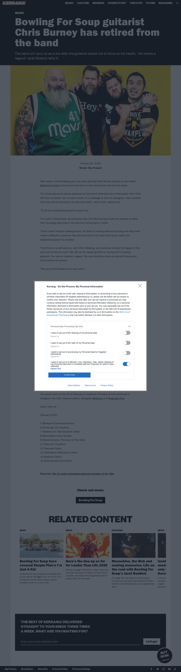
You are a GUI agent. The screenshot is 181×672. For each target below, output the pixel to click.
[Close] (141, 287)
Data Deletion (74, 385)
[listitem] (90, 326)
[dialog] (90, 336)
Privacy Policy (107, 385)
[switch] (126, 333)
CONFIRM (69, 375)
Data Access (90, 385)
